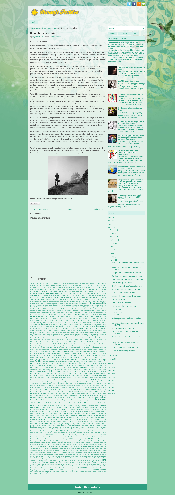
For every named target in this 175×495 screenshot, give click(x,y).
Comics (99, 320)
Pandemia (33, 417)
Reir (84, 435)
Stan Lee (60, 456)
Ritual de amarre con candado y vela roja (126, 289)
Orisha (32, 415)
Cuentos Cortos (88, 328)
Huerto (47, 373)
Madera (74, 391)
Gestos (77, 367)
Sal (49, 442)
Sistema (57, 452)
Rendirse (39, 437)
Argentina (74, 299)
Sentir (101, 448)
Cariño (75, 313)
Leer (87, 385)
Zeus (47, 473)
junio (111, 250)
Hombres (72, 371)
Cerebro (62, 316)
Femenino (53, 361)
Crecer (71, 326)
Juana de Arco (90, 382)
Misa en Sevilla (117, 309)
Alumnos (68, 291)
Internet (85, 377)
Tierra (56, 462)
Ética (80, 357)
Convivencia (67, 324)
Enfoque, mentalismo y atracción (123, 351)
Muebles (61, 407)
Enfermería (78, 351)
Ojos (54, 413)
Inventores (97, 377)
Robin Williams (45, 441)
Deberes (100, 330)
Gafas (82, 365)
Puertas (85, 431)
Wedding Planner (84, 471)
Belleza (81, 303)
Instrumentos (50, 377)
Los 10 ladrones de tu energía (128, 81)
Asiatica (39, 301)
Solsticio (61, 454)
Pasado (54, 419)
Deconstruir (33, 332)
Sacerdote (33, 442)
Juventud (61, 384)
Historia (45, 371)
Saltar (65, 442)
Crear (67, 326)
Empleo (73, 350)
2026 (109, 217)
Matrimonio (81, 397)
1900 (40, 284)
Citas (82, 318)
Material (65, 397)
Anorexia (56, 295)
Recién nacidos (80, 433)
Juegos (32, 384)
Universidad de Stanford (43, 466)
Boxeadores (102, 305)
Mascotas (33, 397)
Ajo (51, 289)
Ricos (75, 439)
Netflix (32, 411)
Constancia (51, 324)
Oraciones (82, 413)
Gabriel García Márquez (63, 365)
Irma (45, 380)
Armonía (87, 299)
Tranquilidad (40, 464)
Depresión (96, 332)
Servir (60, 450)
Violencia (95, 470)
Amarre (98, 291)
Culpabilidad (34, 330)
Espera (43, 355)
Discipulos (33, 344)
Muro (104, 407)
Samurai (87, 442)
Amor (52, 293)
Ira (40, 380)
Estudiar (69, 357)
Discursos (50, 344)
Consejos (44, 324)
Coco (42, 320)
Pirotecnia (97, 423)
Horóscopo (103, 371)
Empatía (61, 350)
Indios (77, 375)
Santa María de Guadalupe (49, 446)
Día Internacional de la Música (95, 338)
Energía (53, 351)
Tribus (47, 464)
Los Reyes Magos (95, 389)
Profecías (59, 429)
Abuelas (46, 285)
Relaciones (90, 435)
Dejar (52, 332)
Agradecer (102, 287)
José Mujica (65, 382)
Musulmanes (46, 409)
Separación (37, 450)
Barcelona (60, 303)
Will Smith (98, 471)
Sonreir (81, 454)
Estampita (50, 357)
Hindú (40, 371)
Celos (41, 316)
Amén (104, 291)
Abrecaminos (34, 285)
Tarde (95, 458)
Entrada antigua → (98, 209)
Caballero (33, 309)
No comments (56, 37)
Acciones (86, 285)
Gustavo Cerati (57, 369)
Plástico (49, 425)
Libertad (86, 387)
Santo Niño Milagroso (99, 446)
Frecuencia (89, 363)
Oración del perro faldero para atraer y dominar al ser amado (131, 122)
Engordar (85, 351)
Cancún (81, 311)
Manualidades (40, 395)
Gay (40, 367)
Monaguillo (75, 405)
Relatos (96, 435)
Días (104, 340)
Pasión (65, 419)
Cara (54, 313)
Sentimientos (95, 448)
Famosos (81, 359)
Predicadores (40, 427)
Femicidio (61, 361)
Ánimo (39, 295)
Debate (95, 330)
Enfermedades (62, 351)
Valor (104, 466)
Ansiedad (63, 295)
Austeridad (58, 301)
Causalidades (85, 314)
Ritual (100, 439)
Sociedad (86, 452)
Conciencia (83, 322)
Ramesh (32, 433)
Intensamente (79, 377)
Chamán (80, 316)
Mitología (60, 405)
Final (37, 363)
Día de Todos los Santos (79, 336)
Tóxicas (89, 462)
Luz (56, 391)
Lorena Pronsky (77, 389)
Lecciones (71, 385)
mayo (112, 253)
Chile (32, 318)
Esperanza (49, 355)
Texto (103, 460)
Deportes (81, 332)
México (71, 403)
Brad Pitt (33, 307)
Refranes (65, 435)
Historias (52, 371)
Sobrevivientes (79, 452)
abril (111, 257)
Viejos (67, 470)
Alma (47, 291)
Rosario (81, 441)
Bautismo (71, 303)
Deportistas (89, 332)
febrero (112, 355)
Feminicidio (68, 361)
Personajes (42, 423)
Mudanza (55, 407)
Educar (55, 348)
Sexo (68, 450)
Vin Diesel (78, 470)
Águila (37, 289)
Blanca (58, 305)
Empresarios (102, 350)
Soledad (47, 454)
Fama (70, 359)
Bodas (77, 305)
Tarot (104, 458)
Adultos (84, 287)
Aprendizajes (97, 297)
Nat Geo (58, 409)
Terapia (93, 460)
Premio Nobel (54, 427)
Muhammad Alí (74, 407)
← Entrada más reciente (39, 209)
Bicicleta (32, 305)
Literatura (46, 389)
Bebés (76, 303)
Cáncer (68, 311)
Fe (105, 359)
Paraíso (103, 417)
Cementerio (51, 316)
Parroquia (49, 419)
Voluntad (75, 471)
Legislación (96, 385)
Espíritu (55, 355)
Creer (83, 326)
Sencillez (89, 448)
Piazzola (82, 423)
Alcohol (72, 289)
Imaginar (47, 375)
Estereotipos (57, 357)
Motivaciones (35, 407)
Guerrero (49, 369)
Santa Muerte (63, 446)
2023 (65, 284)
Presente (83, 427)
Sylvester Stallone (64, 458)
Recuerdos (97, 433)
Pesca (58, 423)
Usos (76, 466)
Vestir (104, 468)
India (73, 375)
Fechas (32, 361)
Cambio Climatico (95, 309)
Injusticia (37, 377)
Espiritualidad (101, 355)
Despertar (85, 334)
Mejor (64, 400)
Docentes (81, 344)
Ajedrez (47, 289)
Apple (83, 297)
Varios (43, 468)
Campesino (58, 311)
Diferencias (65, 342)
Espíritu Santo (91, 355)
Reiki (81, 435)
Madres (97, 391)
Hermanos (97, 369)
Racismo (103, 431)
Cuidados (103, 328)
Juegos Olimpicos (40, 384)
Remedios (33, 437)
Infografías (95, 375)
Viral (43, 471)
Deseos (78, 334)
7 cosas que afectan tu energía (123, 328)
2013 (109, 394)
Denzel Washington (72, 332)
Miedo (86, 403)
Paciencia (74, 415)
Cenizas (57, 316)
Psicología (59, 431)
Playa (53, 425)
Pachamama (66, 415)
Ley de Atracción (53, 387)
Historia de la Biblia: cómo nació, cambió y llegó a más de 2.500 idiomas (129, 197)
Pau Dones (86, 419)
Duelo (68, 346)
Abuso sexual (69, 285)
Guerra (45, 369)
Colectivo (68, 320)
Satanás (37, 448)
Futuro (53, 365)
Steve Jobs (66, 456)
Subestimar (78, 456)
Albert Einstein (57, 289)
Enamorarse (33, 351)
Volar (71, 471)
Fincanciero (48, 363)
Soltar (65, 454)
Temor (54, 460)
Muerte (66, 407)
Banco (51, 303)
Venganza (73, 468)
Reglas (77, 435)
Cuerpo (97, 328)
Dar (88, 330)
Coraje (73, 324)
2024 (109, 224)
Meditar (59, 400)
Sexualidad (74, 450)
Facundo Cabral (56, 359)
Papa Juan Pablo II (67, 417)
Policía (86, 425)
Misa (55, 405)
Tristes (52, 464)
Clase (85, 318)
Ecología (78, 346)
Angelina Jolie (101, 293)
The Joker (33, 462)
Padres (80, 415)
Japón (78, 380)
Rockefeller (56, 441)
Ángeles (93, 293)
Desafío (32, 334)
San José (55, 444)
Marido (65, 395)
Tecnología (39, 460)
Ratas (40, 433)
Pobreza (64, 425)
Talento (79, 458)
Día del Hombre (101, 336)
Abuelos (52, 285)
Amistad (46, 293)
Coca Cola (103, 318)
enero (112, 359)
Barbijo (55, 303)
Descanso (73, 334)
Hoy (43, 373)
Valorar (32, 468)
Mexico (66, 403)
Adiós (65, 287)
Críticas (37, 328)
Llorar (56, 389)
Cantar (98, 311)
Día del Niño (33, 338)
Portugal (103, 425)
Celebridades (35, 316)
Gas (96, 365)
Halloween (79, 369)
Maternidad (72, 397)
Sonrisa (87, 454)
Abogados (92, 284)
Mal (60, 393)
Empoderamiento (81, 350)
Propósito (88, 429)
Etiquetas (123, 33)
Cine (74, 318)
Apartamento (69, 297)
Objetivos (94, 411)
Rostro (86, 441)
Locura (65, 389)
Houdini (39, 373)
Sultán (38, 458)
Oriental (103, 413)
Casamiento (53, 314)
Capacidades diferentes (37, 313)
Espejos (38, 355)
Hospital (33, 373)
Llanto (52, 389)
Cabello (38, 309)
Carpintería (33, 314)
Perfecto (91, 421)
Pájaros (89, 415)
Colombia (79, 320)
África (96, 287)
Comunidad (75, 322)
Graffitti (93, 367)
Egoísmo (70, 348)
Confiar (104, 322)
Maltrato (68, 393)
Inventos (103, 377)
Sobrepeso (71, 452)
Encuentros (41, 351)
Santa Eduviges (34, 446)
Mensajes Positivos (51, 28)
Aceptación (93, 285)
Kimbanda (88, 384)
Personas (49, 423)
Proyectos (52, 431)
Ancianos (86, 293)
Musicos (38, 409)
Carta (43, 314)
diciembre (113, 230)
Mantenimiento (102, 393)
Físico (54, 363)
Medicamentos (94, 397)
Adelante (52, 287)
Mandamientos (81, 393)
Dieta (54, 342)
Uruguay (64, 466)
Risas (96, 439)
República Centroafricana (56, 437)
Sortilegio (32, 456)
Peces (47, 421)
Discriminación (41, 344)
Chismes (41, 318)
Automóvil (77, 301)
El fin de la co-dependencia (42, 33)
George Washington (69, 367)
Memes (69, 400)
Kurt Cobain (95, 384)
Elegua (32, 350)
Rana (37, 433)
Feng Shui (83, 361)
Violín (39, 471)
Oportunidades (66, 413)
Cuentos (80, 328)
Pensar (79, 421)
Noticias (78, 411)
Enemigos (47, 351)
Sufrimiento (102, 456)
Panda (104, 415)
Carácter (58, 313)
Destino (91, 334)
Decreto (48, 332)
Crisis (93, 326)
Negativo (80, 409)
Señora (32, 450)
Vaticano (47, 468)
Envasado (42, 353)
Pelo (75, 421)
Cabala (104, 307)
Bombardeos (83, 305)
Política (91, 425)
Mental (44, 403)
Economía (84, 346)
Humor (71, 373)
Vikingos (71, 470)
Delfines (57, 332)
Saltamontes (59, 442)
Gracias (83, 367)
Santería (77, 446)
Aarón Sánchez (78, 284)
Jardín (82, 380)
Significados (96, 450)
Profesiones (67, 429)
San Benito (100, 442)
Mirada (52, 405)
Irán (43, 380)
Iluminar (32, 375)
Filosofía (100, 361)
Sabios (104, 441)
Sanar (92, 444)
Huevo (51, 373)
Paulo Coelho (94, 419)
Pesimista (64, 423)
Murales (100, 407)
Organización (91, 413)
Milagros (33, 405)
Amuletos (58, 293)
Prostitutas (103, 429)
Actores (42, 287)
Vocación (66, 471)
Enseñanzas (97, 351)
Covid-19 (62, 326)
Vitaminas (57, 471)
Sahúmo (45, 442)
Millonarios (45, 405)
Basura (66, 303)
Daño (84, 330)
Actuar (48, 287)
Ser (42, 450)
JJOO (104, 380)
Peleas (65, 421)
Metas (61, 403)
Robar (104, 439)
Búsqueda (94, 307)
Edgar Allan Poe (96, 346)
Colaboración (61, 320)
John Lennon (34, 382)
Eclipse (73, 346)
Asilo (44, 301)
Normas (73, 411)
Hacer (74, 369)
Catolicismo (76, 314)
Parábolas (84, 417)
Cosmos (47, 326)
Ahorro (42, 289)
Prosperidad (95, 429)
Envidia (53, 353)
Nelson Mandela (100, 409)
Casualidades (67, 314)
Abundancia (60, 285)
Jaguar (59, 380)
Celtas (45, 316)
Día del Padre (42, 338)
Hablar (69, 369)
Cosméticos (41, 326)
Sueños (90, 456)
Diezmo (58, 342)
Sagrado (40, 442)
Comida (33, 322)
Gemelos (44, 367)
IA (82, 373)
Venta (77, 468)
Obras (104, 411)
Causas (92, 314)
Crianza (88, 326)
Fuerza (44, 365)
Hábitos (64, 369)
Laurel (66, 385)
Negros (92, 409)
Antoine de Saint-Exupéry (37, 297)
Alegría (77, 289)
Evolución (98, 357)
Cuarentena (47, 328)
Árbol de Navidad (41, 299)
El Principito (94, 348)
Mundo (94, 407)
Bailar (41, 303)
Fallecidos (64, 359)
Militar (39, 405)
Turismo (67, 464)
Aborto (98, 284)
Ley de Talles (64, 387)
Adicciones (59, 287)
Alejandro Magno (101, 289)
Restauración (39, 439)
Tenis (69, 460)
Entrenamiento (34, 353)
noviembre (113, 233)
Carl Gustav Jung (82, 313)
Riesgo (80, 439)
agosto (112, 243)
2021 (109, 367)
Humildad (65, 373)
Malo (63, 393)
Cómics (104, 320)
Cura (57, 330)
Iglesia (90, 373)
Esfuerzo (99, 353)
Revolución (61, 439)
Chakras (74, 316)
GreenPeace (33, 369)
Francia (76, 363)
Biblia (104, 303)
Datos (91, 330)
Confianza (97, 322)
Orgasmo (98, 413)
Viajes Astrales (38, 470)
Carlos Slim (102, 313)
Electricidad (102, 348)
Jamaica (73, 380)
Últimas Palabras (81, 464)
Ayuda (32, 303)
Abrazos (103, 284)
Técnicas (32, 460)
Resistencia (102, 437)
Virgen (47, 471)
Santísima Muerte (87, 446)
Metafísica (55, 403)
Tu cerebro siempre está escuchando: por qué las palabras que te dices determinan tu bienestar (131, 137)
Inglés (32, 377)
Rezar (71, 439)
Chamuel (85, 316)
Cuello (74, 328)
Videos (62, 470)
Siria (53, 452)
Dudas (65, 346)
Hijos (36, 371)
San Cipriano (39, 444)
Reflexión (49, 435)
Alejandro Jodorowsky (87, 289)
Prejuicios (47, 427)
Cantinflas (103, 311)
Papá (48, 417)
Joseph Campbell (74, 382)
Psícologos (74, 431)
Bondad (96, 305)
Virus (52, 471)
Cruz (41, 328)
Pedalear (52, 421)
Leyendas (71, 387)
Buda (56, 307)
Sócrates (32, 454)
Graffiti (88, 367)
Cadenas (45, 309)
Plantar (38, 425)
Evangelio (86, 357)
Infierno (88, 375)
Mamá (74, 393)
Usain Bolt (71, 466)
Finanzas (42, 363)
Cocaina (32, 320)
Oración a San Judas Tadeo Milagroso (125, 347)
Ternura (98, 460)
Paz (31, 421)
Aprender (89, 297)
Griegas (40, 369)
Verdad (93, 468)
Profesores (74, 429)
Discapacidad (101, 342)
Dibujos (32, 342)
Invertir (32, 380)
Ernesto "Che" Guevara (63, 353)
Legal (90, 385)
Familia (74, 359)
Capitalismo (48, 313)
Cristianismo (101, 326)
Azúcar (37, 303)
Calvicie (81, 309)
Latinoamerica (60, 385)
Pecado (43, 421)
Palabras (95, 415)
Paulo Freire (102, 419)
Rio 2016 (84, 439)
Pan (100, 415)
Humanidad (57, 373)
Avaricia (84, 301)
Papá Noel (78, 417)
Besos (100, 303)
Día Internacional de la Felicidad (56, 338)
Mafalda (40, 393)
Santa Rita (72, 446)
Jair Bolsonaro (66, 380)
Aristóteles (81, 299)
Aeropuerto (91, 287)
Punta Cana (91, 431)
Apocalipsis (77, 297)
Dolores (96, 344)
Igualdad (103, 373)
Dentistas (63, 332)
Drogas (60, 346)
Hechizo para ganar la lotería (122, 283)
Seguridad (68, 448)
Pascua (60, 419)
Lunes (49, 391)
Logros (70, 389)
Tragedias (33, 464)
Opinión (58, 413)
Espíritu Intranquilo (79, 355)
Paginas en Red (91, 492)
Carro (39, 314)
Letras (46, 387)
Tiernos (51, 462)
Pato (74, 419)
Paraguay (97, 417)
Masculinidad (42, 397)
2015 (109, 387)
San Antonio (93, 442)
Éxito (104, 357)
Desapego (54, 334)
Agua (32, 289)
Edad (89, 346)
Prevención (98, 427)
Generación (50, 367)
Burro (88, 307)
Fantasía (87, 359)
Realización (66, 433)
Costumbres (54, 326)
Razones (54, 433)
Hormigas (97, 371)
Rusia (93, 441)
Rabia (97, 431)
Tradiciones (102, 462)
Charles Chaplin (94, 316)
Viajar (32, 470)
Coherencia (53, 320)
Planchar (103, 423)
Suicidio (33, 458)
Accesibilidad (79, 285)
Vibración (47, 470)
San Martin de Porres (76, 444)
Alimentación (40, 291)
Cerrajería (68, 316)
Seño (104, 448)
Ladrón (49, 385)
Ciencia (66, 318)
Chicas (104, 316)
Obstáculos (33, 413)
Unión (94, 464)
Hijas (32, 371)
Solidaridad (54, 454)
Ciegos (57, 318)
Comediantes (92, 320)
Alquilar (57, 291)
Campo (64, 311)
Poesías (77, 425)
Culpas (40, 330)
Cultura (45, 330)
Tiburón (39, 462)
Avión (98, 301)
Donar (47, 346)
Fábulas (41, 359)
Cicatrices (52, 318)
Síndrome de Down (36, 452)
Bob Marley (71, 305)
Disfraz (55, 344)
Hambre (85, 369)
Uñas (59, 466)
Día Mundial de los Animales (75, 340)
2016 (47, 284)
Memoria (73, 400)
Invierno (37, 380)
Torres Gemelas (81, 462)
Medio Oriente (52, 400)
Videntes (56, 470)
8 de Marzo (70, 284)
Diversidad (74, 344)
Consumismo (59, 324)
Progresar (82, 429)
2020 (58, 284)
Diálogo (87, 340)
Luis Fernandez (39, 391)
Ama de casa (82, 291)
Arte (91, 299)
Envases (47, 353)
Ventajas (83, 468)
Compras (58, 322)
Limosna (97, 387)
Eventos (92, 357)
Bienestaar (39, 305)
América (32, 293)
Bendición (87, 303)
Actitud (103, 285)
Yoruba (41, 473)
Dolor (91, 344)
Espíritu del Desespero (65, 355)
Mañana (48, 395)
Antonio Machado (51, 297)
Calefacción (55, 309)
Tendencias (60, 460)
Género (56, 367)
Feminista (76, 361)
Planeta (32, 425)
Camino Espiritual (42, 311)
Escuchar (87, 353)
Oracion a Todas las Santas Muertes (124, 293)
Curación (63, 330)
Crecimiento (77, 326)
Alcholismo (66, 289)
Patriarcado (79, 419)
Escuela (93, 353)
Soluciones (76, 454)
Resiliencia (95, 437)
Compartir (50, 322)
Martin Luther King (86, 395)
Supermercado (53, 458)
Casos (60, 314)
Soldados (41, 454)
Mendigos (80, 400)
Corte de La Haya (97, 324)
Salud (69, 442)
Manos (95, 393)
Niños (63, 411)
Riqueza (90, 439)
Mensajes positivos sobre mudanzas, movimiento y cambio (131, 167)
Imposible (54, 375)
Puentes (80, 431)
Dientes (49, 342)
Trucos (62, 464)
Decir (104, 330)
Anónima (51, 295)
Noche (68, 411)
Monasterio (82, 405)
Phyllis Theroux (74, 423)
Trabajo (94, 462)
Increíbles (68, 375)
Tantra (83, 458)
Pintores (91, 423)
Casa (48, 314)
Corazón (79, 324)
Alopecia (52, 291)
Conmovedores (35, 324)
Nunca (88, 411)
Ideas (85, 373)
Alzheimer (75, 291)
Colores (85, 320)
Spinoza (54, 456)
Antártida (69, 295)
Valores (37, 468)
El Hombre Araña (84, 348)
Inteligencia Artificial (68, 377)
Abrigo (40, 285)
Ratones (49, 433)
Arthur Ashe (97, 299)
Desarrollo (60, 334)
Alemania (33, 291)
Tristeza (57, 464)
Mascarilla (102, 395)
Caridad (70, 313)
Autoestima (70, 301)
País (84, 415)
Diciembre (43, 342)
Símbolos (103, 450)
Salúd (74, 442)
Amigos (39, 293)
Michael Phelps (78, 403)
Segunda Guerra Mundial (57, 448)
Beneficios (94, 303)
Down (55, 346)
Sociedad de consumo (98, 452)
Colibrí (73, 320)
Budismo (62, 307)
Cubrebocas (68, 328)
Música (32, 409)
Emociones (53, 350)
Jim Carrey (98, 380)
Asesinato (33, 301)
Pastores (69, 419)
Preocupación (76, 427)
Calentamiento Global (66, 309)
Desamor (38, 334)
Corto (104, 324)
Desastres (67, 334)
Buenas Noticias (70, 307)
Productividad (52, 429)
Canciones (74, 311)
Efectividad (61, 348)
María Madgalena (57, 395)
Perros (103, 421)
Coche (38, 320)
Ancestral (73, 293)
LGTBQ (81, 387)
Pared (39, 419)
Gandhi (92, 365)
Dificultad (72, 342)
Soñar (91, 454)
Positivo (33, 427)
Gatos (36, 367)
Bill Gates (45, 305)
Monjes (88, 405)
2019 (109, 374)
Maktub (56, 393)
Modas (70, 405)
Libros (92, 387)
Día (95, 334)
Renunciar (46, 437)
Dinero (77, 342)
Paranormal (33, 419)
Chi (100, 316)
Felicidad (39, 28)
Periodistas (97, 421)
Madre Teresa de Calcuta (85, 391)
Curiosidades (71, 330)
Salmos (53, 442)
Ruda (89, 441)
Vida (52, 470)
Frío (101, 363)
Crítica (32, 328)
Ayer (104, 301)
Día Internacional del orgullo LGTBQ (55, 340)
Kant (70, 384)
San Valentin (86, 444)
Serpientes (56, 450)
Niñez (59, 411)
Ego (66, 348)
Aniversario (45, 295)
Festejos (89, 361)
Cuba (53, 328)
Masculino (51, 397)
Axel (101, 301)
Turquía (73, 464)
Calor (76, 309)
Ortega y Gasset (40, 415)
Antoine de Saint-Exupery (99, 295)
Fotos (71, 363)
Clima (98, 318)
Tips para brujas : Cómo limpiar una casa (126, 273)
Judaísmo (98, 382)
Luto (53, 391)
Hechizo (91, 369)
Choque (46, 318)
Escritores (80, 353)
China (36, 318)
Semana (73, 448)
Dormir (51, 346)
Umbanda (90, 464)
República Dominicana (85, 437)
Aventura (89, 301)
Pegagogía (59, 421)
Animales (33, 295)
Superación (44, 458)
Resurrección (54, 439)
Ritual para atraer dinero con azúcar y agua (127, 276)
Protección (33, 431)
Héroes (104, 369)
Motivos (42, 407)
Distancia (67, 344)
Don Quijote (102, 344)
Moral (96, 405)
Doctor (86, 344)
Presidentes (90, 427)
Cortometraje (34, 326)
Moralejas (102, 405)
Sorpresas (103, 454)
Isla (49, 380)
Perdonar (85, 421)
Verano (88, 468)
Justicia (54, 384)
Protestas (39, 431)
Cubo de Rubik (59, 328)
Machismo (61, 391)
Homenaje (79, 371)
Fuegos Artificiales (35, 365)
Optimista (74, 413)
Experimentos (34, 359)
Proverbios (46, 431)
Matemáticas (58, 397)
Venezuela (66, 468)
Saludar (78, 442)
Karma (82, 384)
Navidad (73, 409)
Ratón (44, 433)
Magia (45, 393)
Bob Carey (64, 305)
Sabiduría (98, 441)
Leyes (76, 387)
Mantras (32, 395)
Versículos (99, 468)
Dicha (37, 342)
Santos (32, 448)
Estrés (64, 357)
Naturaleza (65, 409)
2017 (51, 284)
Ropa (77, 441)
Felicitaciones (46, 361)
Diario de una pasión (96, 340)
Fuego (104, 363)
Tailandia (73, 458)
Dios (89, 342)
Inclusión (61, 375)
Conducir (89, 322)
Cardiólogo (64, 313)
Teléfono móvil (48, 460)
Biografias (52, 305)
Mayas (88, 397)
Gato (31, 367)
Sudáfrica (85, 456)
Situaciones (64, 452)
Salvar (82, 442)
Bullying (83, 307)
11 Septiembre (34, 284)
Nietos (54, 411)
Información (102, 375)
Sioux (49, 452)
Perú (55, 423)
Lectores (78, 385)
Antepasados (77, 295)
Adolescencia (71, 287)
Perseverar (33, 423)
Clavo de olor (92, 318)
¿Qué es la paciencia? (119, 299)
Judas (104, 382)
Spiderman (49, 456)
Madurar (103, 391)
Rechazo (73, 433)
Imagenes (40, 375)
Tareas (100, 458)
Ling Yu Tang (34, 389)
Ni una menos (39, 411)
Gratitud (99, 367)
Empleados (67, 350)
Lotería (104, 389)
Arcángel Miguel (57, 299)
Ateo (53, 301)
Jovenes (82, 382)
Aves (94, 301)
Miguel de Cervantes (99, 403)
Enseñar (103, 351)
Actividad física (34, 287)
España (32, 355)
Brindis (47, 307)
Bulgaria (78, 307)
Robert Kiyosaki (34, 441)
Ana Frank (66, 293)
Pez (68, 423)
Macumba (68, 391)
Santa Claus (102, 444)
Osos (60, 415)
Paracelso (91, 417)
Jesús (91, 380)
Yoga (36, 473)
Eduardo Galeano (40, 348)
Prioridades (36, 429)
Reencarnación (40, 435)
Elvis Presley (39, 350)
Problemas (44, 429)
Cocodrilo (46, 320)
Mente (50, 403)
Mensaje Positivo (89, 400)
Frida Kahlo (96, 363)
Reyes (66, 439)
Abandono (86, 284)
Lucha (32, 391)
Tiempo (45, 462)
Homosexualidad (88, 371)
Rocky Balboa (63, 441)
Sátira (42, 448)
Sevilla (65, 450)
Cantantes (91, 311)
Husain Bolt (77, 373)
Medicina (103, 397)
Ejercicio (76, 348)
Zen (44, 473)
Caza (96, 314)
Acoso (98, 285)
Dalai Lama (79, 330)
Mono (92, 405)
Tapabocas (89, 458)
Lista (40, 389)
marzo (112, 260)
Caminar (32, 311)
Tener (65, 460)
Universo (54, 466)
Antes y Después (86, 295)
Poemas (71, 425)
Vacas (89, 466)
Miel (91, 403)
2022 (62, 284)
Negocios (86, 409)
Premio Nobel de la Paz (65, 427)
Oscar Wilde (50, 415)
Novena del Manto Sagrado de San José (126, 296)
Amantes (89, 291)
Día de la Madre (54, 336)
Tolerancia (66, 462)
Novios (84, 411)
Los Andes (85, 389)
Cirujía (78, 318)
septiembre (114, 240)
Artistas (103, 299)
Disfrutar (61, 344)
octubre (112, 236)
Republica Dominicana (71, 437)
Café (50, 309)
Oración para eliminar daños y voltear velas (127, 286)
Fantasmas (94, 359)
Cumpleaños (52, 330)
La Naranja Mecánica (40, 385)
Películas (70, 421)
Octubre (39, 413)
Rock (51, 441)
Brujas (52, 307)
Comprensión (66, 322)
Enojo (90, 351)
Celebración (102, 314)
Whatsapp (92, 471)
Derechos (103, 332)
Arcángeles (66, 299)
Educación (49, 348)
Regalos (71, 435)
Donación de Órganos (37, 346)
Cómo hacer (41, 322)
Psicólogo (67, 431)
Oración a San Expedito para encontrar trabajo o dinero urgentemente (128, 152)
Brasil (38, 307)
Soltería (70, 454)
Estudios (76, 357)
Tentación (74, 460)
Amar (94, 291)
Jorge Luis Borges (54, 382)
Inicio (33, 22)
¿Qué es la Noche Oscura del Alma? (124, 306)
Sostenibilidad (40, 456)
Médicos (33, 400)
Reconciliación (89, 433)
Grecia (104, 367)
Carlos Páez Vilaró (93, 313)
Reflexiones (58, 435)
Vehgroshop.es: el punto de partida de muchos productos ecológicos (130, 181)
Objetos (99, 411)
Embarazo (46, 350)
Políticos (97, 425)
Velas (61, 468)
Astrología (49, 301)
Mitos (65, 405)
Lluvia (60, 389)
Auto (64, 301)
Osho (56, 415)
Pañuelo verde (42, 417)
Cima (70, 318)
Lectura (83, 385)
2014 (44, 284)
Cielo (61, 318)
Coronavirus (87, 324)
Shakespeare (82, 450)
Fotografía (65, 363)
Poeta (82, 425)
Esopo (104, 353)
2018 (55, 284)
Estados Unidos (40, 357)
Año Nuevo (61, 297)
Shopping (89, 450)
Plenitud (58, 425)
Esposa (32, 357)
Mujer (81, 407)
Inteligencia (58, 377)
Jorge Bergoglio (43, 382)
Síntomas (45, 452)
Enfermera (70, 351)
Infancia (82, 375)
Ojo (52, 413)
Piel (87, 423)
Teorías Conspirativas (84, 460)
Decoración (41, 332)
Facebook (47, 359)
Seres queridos (48, 450)
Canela (86, 311)
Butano (99, 307)
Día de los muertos (66, 336)
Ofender (48, 413)
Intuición (90, 377)
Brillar (42, 307)
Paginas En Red (37, 37)
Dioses (94, 342)
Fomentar (59, 363)
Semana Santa (81, 448)
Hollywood (65, 371)
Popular (113, 33)
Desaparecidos (46, 334)
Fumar (49, 365)
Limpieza (103, 387)
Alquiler (62, 291)
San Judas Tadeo (64, 444)
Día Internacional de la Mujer (75, 338)
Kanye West (76, 384)
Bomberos (90, 305)
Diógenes (83, 342)
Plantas (43, 425)
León (42, 387)
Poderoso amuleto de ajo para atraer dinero (127, 279)
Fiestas (94, 361)
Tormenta (72, 462)
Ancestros (80, 293)
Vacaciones (83, 466)
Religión (102, 435)
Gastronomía (102, 365)
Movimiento (48, 407)
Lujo (46, 391)
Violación (89, 470)
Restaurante (46, 439)
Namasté (53, 409)
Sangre (97, 444)
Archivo (134, 33)
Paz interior (37, 421)
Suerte (95, 456)
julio (111, 247)
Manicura (89, 393)
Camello (103, 309)
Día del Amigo (92, 336)
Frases (82, 363)
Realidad (60, 433)
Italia (55, 380)
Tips (60, 462)
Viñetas (83, 470)
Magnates (51, 393)
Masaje (96, 395)
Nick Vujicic (48, 411)
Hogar (59, 371)
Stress (73, 456)
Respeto (32, 439)
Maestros (33, 393)
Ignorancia (96, 373)
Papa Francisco (55, 417)
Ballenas (46, 303)
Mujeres (88, 407)
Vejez (57, 468)
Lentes (38, 387)
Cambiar (87, 309)
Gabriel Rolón (76, 365)
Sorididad (97, 454)
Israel (52, 380)
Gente (61, 367)
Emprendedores (92, 350)
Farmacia (101, 359)
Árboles (49, 299)
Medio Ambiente (41, 400)
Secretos (47, 448)
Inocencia (43, 377)
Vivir (62, 471)
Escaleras (74, 353)
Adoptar (79, 287)
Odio (43, 413)
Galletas (86, 365)
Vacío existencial (97, 466)
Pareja (43, 419)
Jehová (86, 380)
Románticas (72, 441)
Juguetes (48, 384)
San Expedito (48, 444)
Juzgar (67, 384)
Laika (53, 385)
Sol (37, 454)
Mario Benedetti (74, 395)
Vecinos (52, 468)
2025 (109, 221)
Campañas (51, 311)
